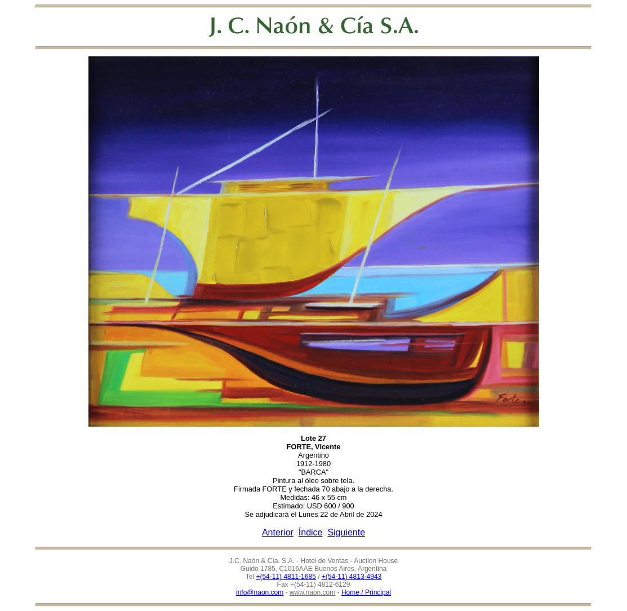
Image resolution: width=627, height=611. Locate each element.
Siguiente (346, 532)
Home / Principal (366, 592)
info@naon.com (259, 592)
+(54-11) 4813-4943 (351, 577)
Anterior (278, 532)
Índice (311, 532)
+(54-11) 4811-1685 (285, 577)
